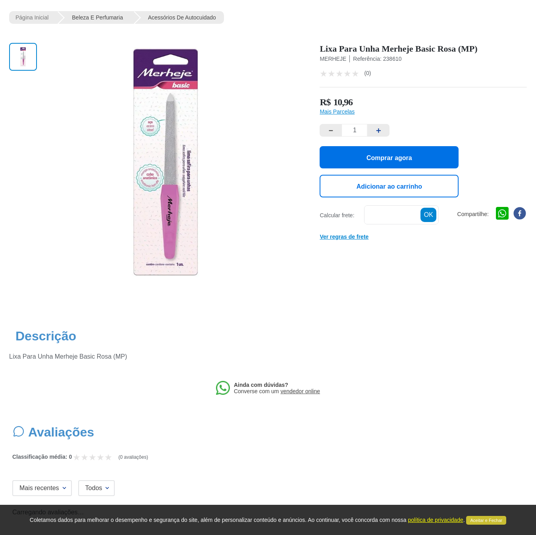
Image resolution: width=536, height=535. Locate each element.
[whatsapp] (502, 214)
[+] (378, 130)
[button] (337, 112)
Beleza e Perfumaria (97, 17)
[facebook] (519, 214)
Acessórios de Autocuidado (182, 17)
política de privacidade (435, 520)
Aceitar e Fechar (486, 520)
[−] (331, 130)
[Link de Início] (32, 17)
